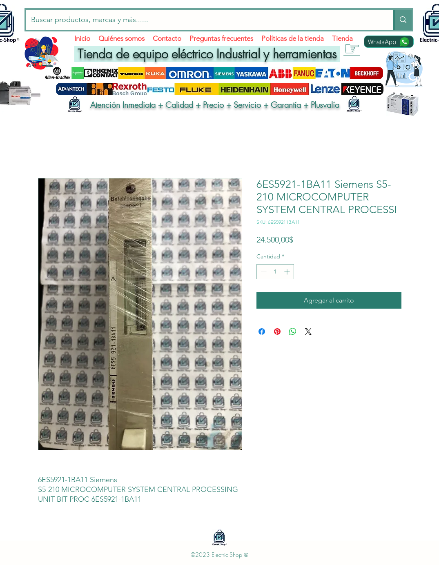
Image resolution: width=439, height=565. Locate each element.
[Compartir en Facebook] (262, 331)
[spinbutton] (275, 272)
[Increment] (288, 272)
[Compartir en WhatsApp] (293, 331)
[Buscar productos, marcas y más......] (204, 20)
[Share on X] (308, 331)
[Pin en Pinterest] (277, 331)
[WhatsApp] (389, 42)
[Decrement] (263, 272)
